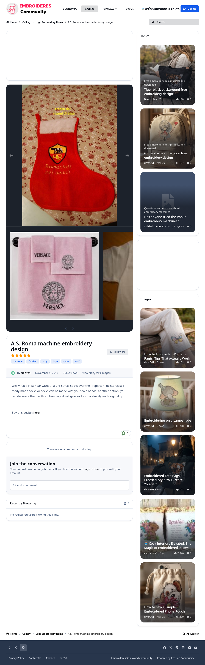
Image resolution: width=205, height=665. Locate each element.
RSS (63, 658)
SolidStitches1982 (154, 226)
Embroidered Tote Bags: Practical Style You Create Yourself (163, 480)
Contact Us (35, 658)
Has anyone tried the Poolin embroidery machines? (165, 219)
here (36, 412)
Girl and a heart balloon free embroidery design (165, 155)
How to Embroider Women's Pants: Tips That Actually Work (167, 356)
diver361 (149, 162)
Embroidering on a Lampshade (167, 420)
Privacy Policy (16, 658)
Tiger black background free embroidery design (165, 91)
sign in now (92, 469)
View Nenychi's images (96, 373)
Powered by (175, 658)
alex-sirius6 (150, 553)
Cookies (50, 658)
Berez (147, 99)
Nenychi (26, 373)
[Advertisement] (69, 55)
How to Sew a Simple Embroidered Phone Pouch (164, 609)
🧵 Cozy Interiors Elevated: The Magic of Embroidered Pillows (167, 545)
